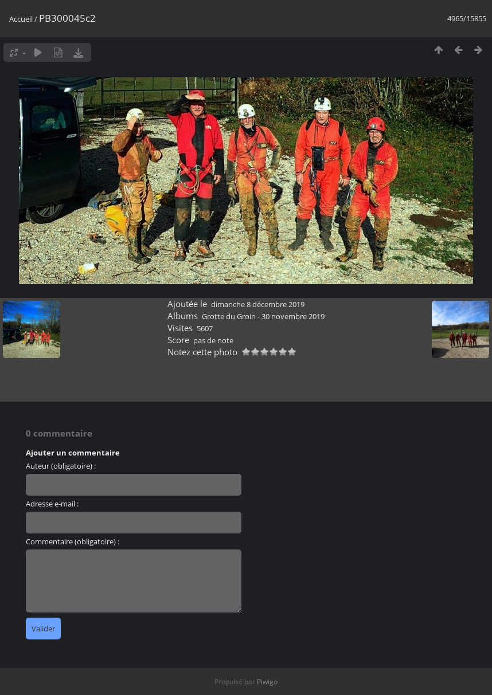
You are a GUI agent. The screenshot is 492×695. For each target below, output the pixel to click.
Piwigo (267, 681)
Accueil (21, 19)
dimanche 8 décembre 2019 (257, 304)
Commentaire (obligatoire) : (72, 541)
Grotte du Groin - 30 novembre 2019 (263, 316)
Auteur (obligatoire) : (61, 466)
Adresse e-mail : (52, 503)
